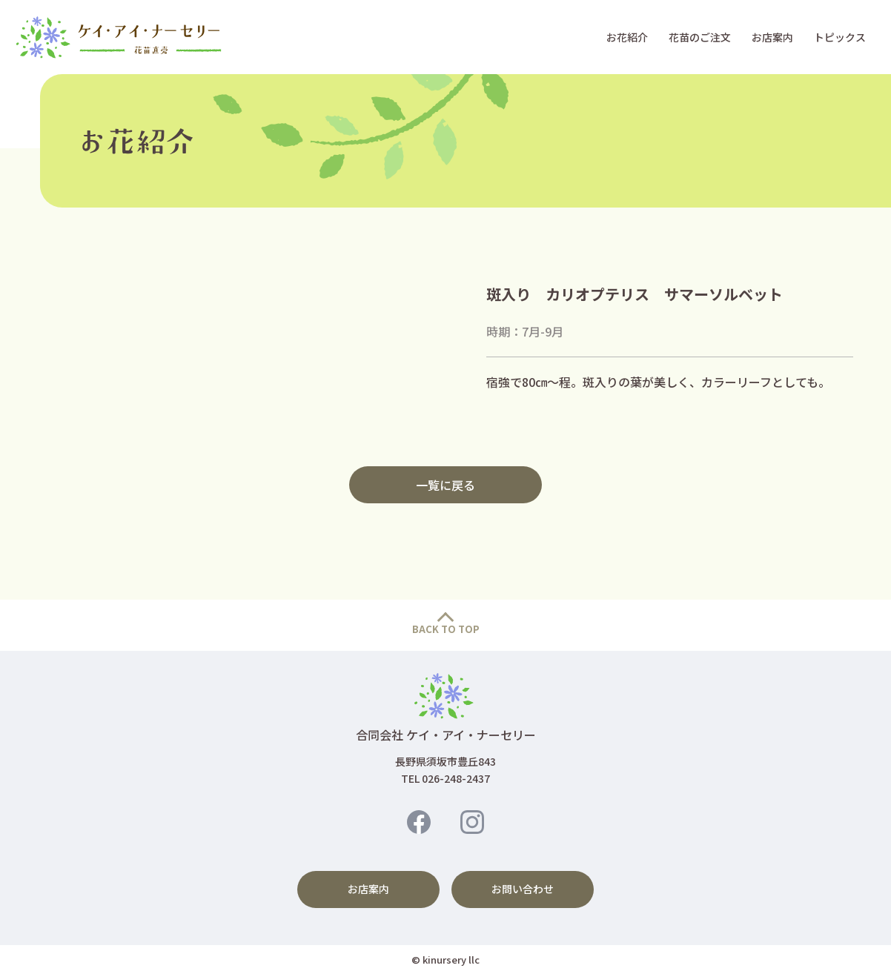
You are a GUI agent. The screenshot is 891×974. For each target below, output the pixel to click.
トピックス (840, 37)
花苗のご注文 (700, 37)
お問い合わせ (522, 888)
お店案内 (772, 37)
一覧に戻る (445, 485)
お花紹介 (627, 37)
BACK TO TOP (446, 629)
